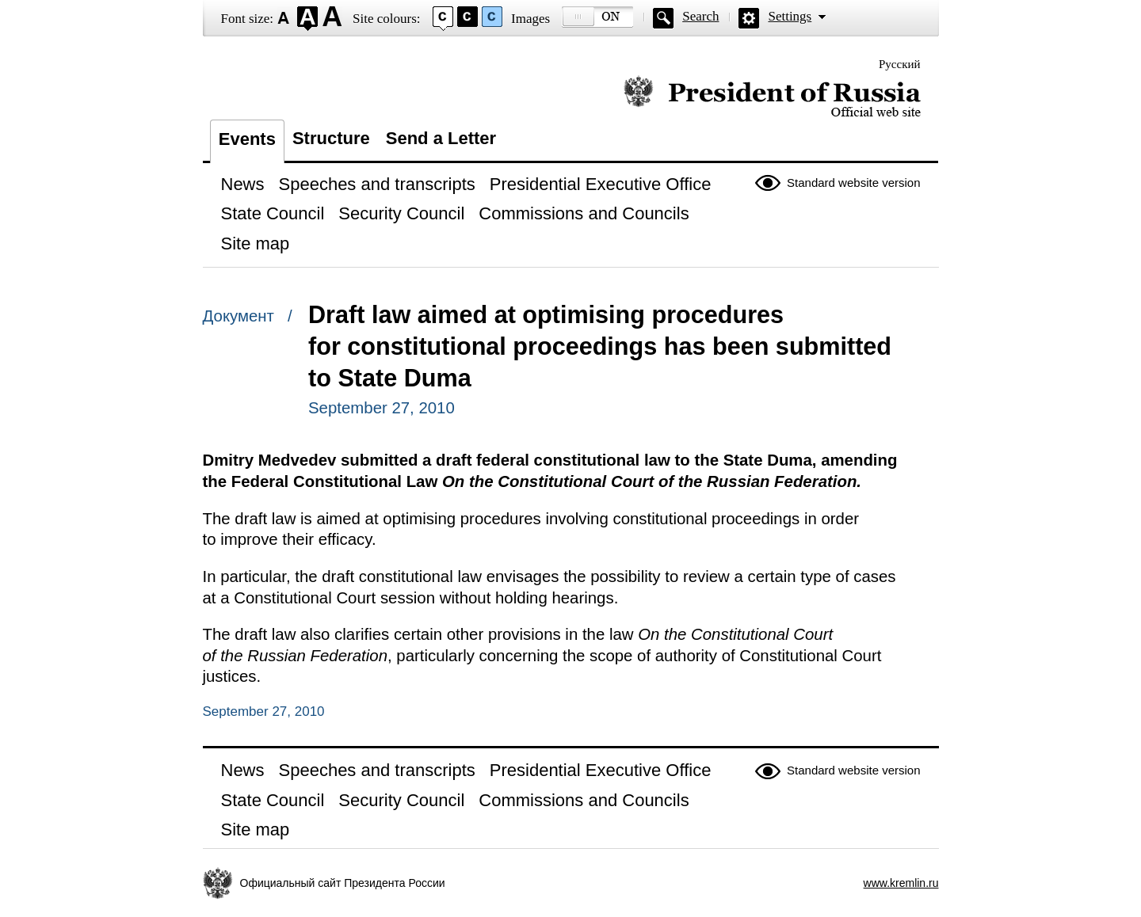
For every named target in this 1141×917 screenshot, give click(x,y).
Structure (331, 138)
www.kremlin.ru (901, 883)
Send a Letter (441, 138)
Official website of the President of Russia (772, 97)
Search (700, 16)
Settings (789, 16)
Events (247, 139)
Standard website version (853, 182)
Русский (900, 64)
